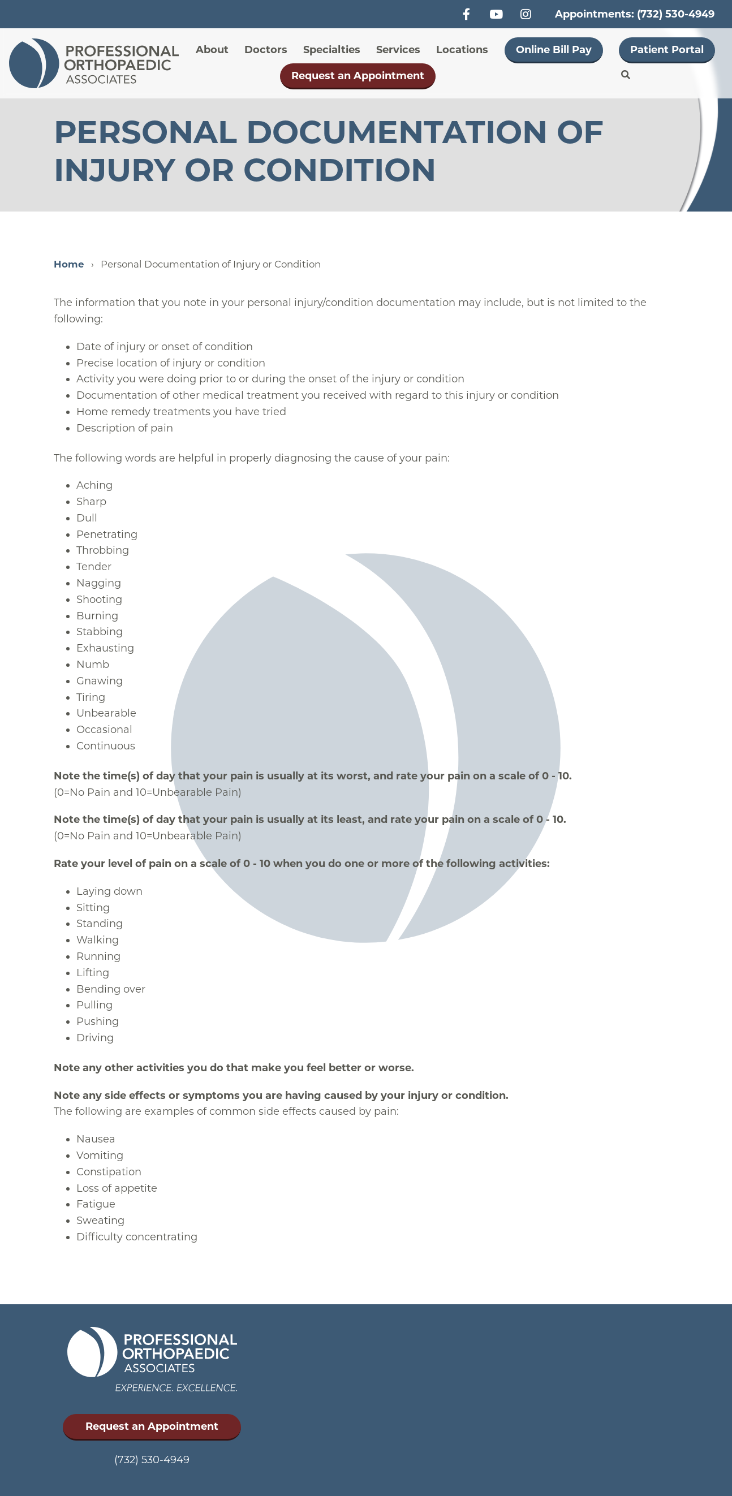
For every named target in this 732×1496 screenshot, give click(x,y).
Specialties (331, 50)
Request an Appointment (357, 76)
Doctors (265, 50)
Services (398, 50)
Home (69, 264)
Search (625, 75)
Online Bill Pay (554, 50)
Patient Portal (667, 50)
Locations (462, 50)
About (212, 50)
